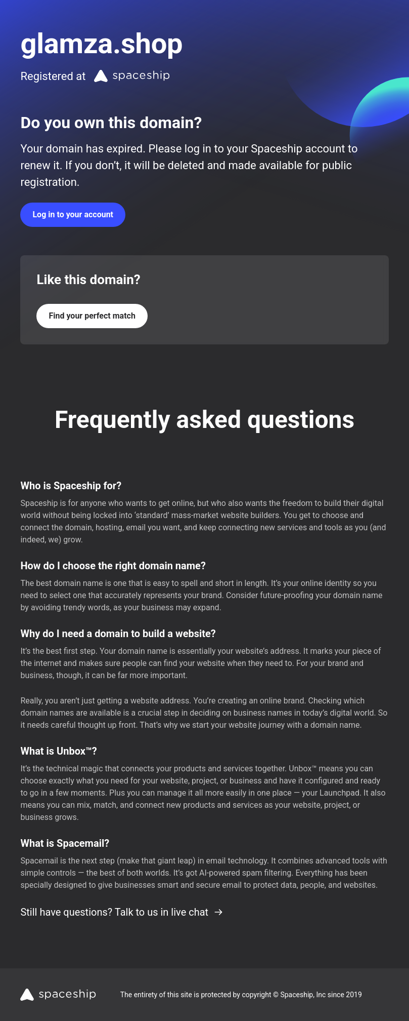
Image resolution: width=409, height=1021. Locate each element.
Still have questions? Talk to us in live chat (121, 912)
